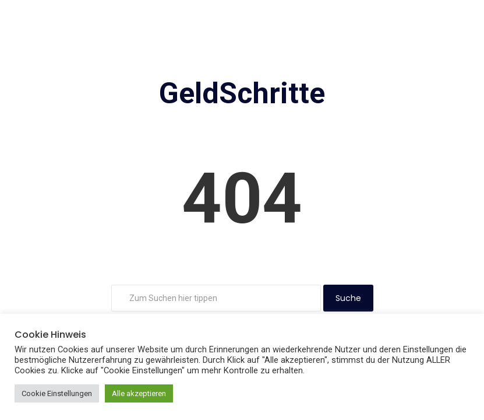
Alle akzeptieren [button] (139, 393)
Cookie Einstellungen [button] (57, 393)
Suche (348, 298)
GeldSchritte (242, 93)
